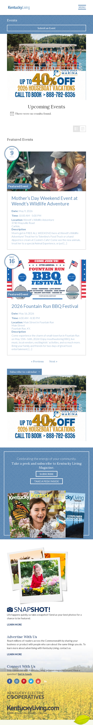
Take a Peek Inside (46, 481)
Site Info (33, 713)
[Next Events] (53, 361)
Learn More (14, 624)
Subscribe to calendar (23, 371)
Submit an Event (46, 28)
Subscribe (46, 473)
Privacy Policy (21, 713)
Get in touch (25, 674)
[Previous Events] (37, 361)
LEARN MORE (14, 654)
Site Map (43, 713)
